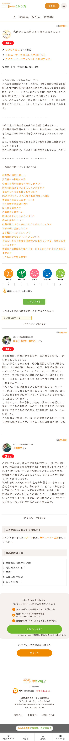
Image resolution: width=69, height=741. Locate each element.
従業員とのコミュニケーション (18, 199)
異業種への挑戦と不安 (14, 179)
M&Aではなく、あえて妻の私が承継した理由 (26, 195)
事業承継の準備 (14, 577)
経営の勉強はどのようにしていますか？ (23, 187)
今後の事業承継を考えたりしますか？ (22, 183)
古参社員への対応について (16, 232)
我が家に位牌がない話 (18, 562)
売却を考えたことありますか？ (18, 216)
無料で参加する (34, 629)
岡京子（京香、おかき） (25, 340)
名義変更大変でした (12, 212)
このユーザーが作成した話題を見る (25, 55)
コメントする (34, 301)
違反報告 (61, 26)
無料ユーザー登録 (49, 537)
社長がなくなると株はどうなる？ (19, 191)
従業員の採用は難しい (14, 175)
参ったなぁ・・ (14, 581)
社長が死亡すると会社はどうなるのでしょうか (27, 224)
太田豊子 (17, 448)
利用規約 (32, 715)
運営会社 (18, 715)
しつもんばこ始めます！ (15, 256)
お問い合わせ (48, 715)
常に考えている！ (16, 567)
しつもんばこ (12, 49)
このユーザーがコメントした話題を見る (27, 59)
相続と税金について (12, 220)
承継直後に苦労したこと (15, 228)
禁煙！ (9, 572)
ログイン (28, 537)
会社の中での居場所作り (15, 203)
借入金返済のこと (11, 207)
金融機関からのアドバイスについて (21, 236)
